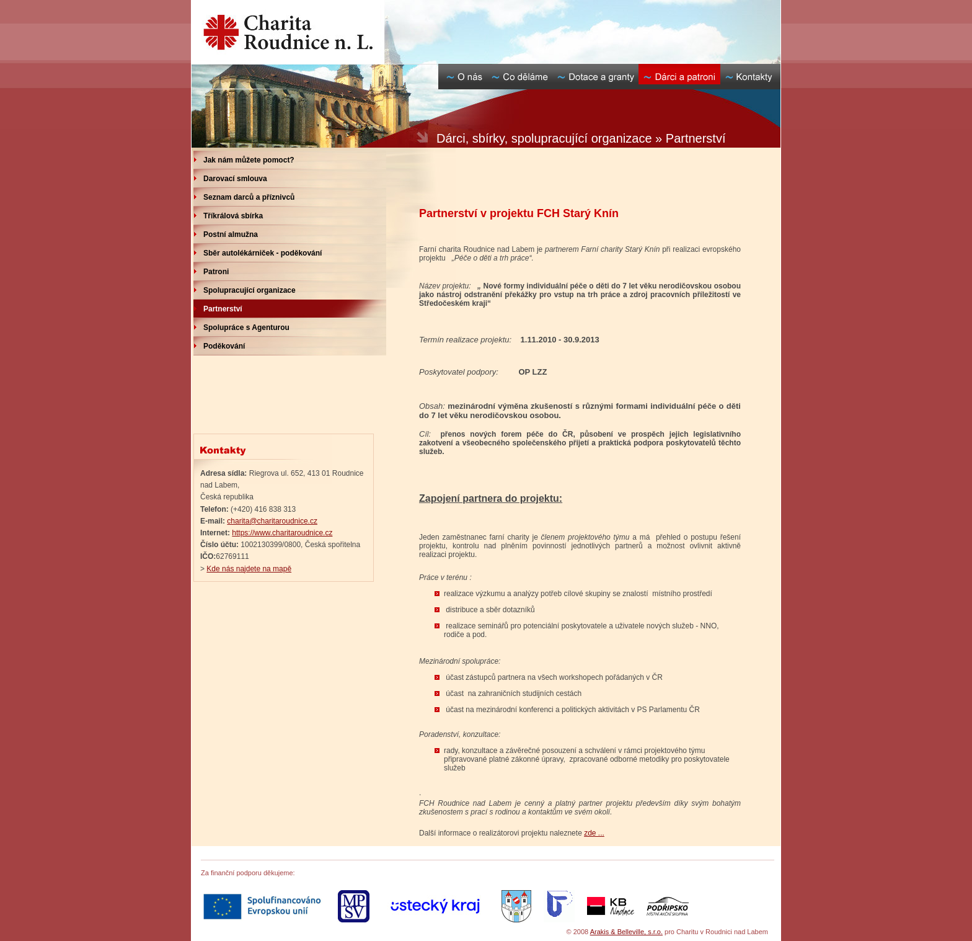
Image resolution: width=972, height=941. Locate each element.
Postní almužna (230, 234)
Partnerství (222, 309)
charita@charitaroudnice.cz (272, 521)
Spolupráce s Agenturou (246, 327)
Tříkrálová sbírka (233, 216)
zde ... (594, 833)
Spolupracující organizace (249, 290)
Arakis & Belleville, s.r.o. (626, 931)
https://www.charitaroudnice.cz (282, 532)
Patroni (216, 271)
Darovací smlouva (235, 178)
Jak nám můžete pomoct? (248, 160)
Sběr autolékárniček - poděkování (262, 253)
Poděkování (224, 346)
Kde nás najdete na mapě (248, 568)
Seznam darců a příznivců (248, 197)
